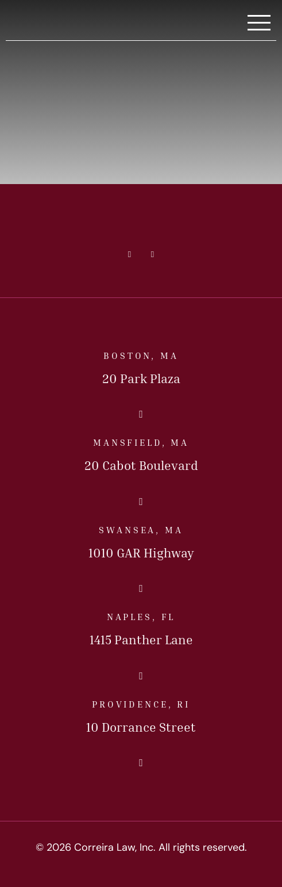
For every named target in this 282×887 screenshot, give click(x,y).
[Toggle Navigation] (259, 24)
